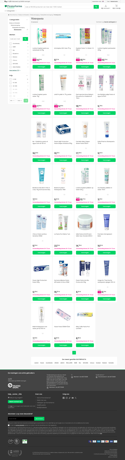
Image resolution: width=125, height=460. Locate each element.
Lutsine (36, 363)
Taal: (113, 1)
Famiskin (111, 363)
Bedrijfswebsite (42, 407)
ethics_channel (112, 457)
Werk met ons (41, 400)
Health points (41, 405)
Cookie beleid (113, 455)
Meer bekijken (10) (15, 70)
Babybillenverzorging (47, 15)
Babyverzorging (34, 15)
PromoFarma (13, 15)
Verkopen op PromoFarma (45, 403)
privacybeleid (20, 425)
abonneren (39, 419)
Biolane (104, 363)
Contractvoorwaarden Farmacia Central (105, 454)
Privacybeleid (113, 449)
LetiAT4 (62, 363)
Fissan (42, 363)
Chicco (92, 363)
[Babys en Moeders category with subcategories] (18, 23)
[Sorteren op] (110, 22)
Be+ (80, 363)
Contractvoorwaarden (110, 452)
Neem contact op (15, 402)
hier (11, 406)
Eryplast (98, 363)
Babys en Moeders (24, 15)
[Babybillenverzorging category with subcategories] (20, 27)
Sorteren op (100, 22)
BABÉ (75, 363)
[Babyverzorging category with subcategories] (19, 25)
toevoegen (41, 67)
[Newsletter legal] (9, 425)
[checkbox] (18, 43)
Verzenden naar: (98, 1)
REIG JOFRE (69, 363)
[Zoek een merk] (16, 39)
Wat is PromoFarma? (44, 398)
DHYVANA (85, 363)
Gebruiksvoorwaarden (110, 451)
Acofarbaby (49, 363)
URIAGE (57, 363)
